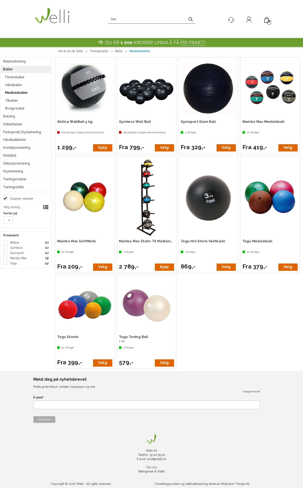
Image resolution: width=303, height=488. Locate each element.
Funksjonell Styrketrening (22, 132)
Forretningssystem (167, 484)
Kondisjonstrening (16, 148)
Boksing (9, 116)
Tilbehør (11, 100)
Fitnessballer (14, 77)
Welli (79, 51)
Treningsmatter (14, 179)
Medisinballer (140, 51)
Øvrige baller (14, 108)
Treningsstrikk (13, 187)
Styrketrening (13, 171)
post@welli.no (156, 459)
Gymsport (16, 253)
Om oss (151, 467)
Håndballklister (14, 140)
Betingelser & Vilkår (151, 471)
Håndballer (13, 85)
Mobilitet (9, 155)
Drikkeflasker (12, 124)
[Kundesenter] (231, 20)
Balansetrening (14, 61)
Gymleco (16, 247)
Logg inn (249, 20)
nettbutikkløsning (196, 484)
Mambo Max (18, 258)
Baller (119, 51)
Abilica (14, 242)
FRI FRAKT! (192, 42)
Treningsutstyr (99, 51)
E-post (39, 397)
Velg (164, 147)
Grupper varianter (21, 198)
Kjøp (102, 147)
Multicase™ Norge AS (235, 484)
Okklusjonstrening (16, 163)
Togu (13, 263)
